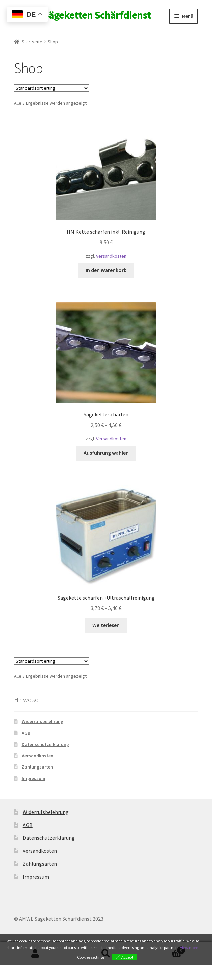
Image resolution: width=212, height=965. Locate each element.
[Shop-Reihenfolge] (51, 88)
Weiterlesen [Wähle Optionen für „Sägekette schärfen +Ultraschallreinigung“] (106, 625)
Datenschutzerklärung (45, 744)
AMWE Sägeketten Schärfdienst (82, 15)
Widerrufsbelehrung (42, 721)
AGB (26, 733)
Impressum (33, 778)
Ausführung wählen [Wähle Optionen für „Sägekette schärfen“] (106, 452)
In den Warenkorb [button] (106, 270)
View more (189, 947)
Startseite (32, 42)
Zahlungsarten (37, 767)
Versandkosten (111, 256)
